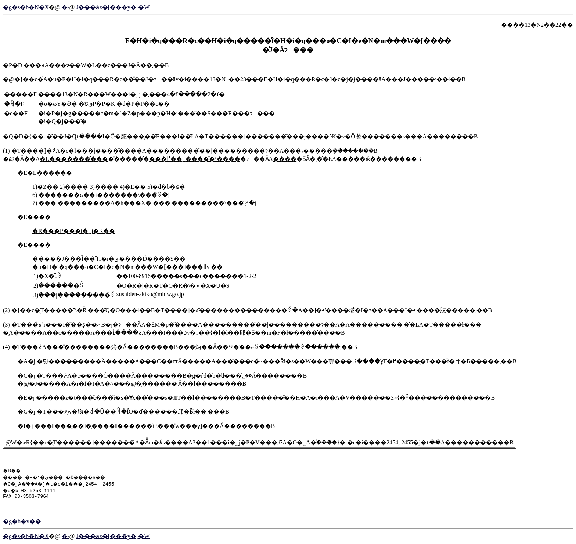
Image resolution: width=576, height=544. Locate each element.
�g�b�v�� (22, 522)
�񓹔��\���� (65, 7)
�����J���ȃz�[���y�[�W (113, 7)
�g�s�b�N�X (26, 7)
